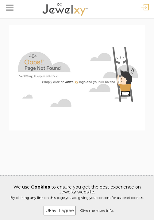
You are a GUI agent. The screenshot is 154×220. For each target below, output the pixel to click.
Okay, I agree (59, 210)
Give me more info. (97, 210)
